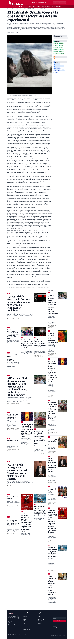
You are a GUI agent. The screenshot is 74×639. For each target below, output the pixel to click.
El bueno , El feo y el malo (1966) (12, 497)
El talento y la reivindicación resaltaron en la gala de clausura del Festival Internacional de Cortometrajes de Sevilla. (39, 437)
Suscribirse (59, 620)
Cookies (56, 635)
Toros (43, 6)
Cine (21, 8)
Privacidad (52, 635)
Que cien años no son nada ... (12, 441)
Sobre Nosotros (40, 614)
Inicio (8, 8)
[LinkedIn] (14, 624)
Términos (60, 635)
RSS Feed (24, 630)
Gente (34, 6)
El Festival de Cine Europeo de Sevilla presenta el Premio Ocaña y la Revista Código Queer (27, 343)
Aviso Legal (40, 622)
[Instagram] (12, 624)
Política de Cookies (41, 619)
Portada (14, 6)
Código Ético (40, 616)
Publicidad (54, 626)
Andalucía (29, 6)
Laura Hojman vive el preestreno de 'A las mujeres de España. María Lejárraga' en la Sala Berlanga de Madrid (13, 522)
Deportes (38, 6)
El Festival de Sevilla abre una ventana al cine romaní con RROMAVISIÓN (12, 416)
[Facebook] (8, 624)
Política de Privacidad (41, 617)
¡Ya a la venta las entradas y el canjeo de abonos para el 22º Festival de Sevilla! (40, 343)
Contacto (39, 623)
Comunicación (47, 6)
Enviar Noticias (55, 629)
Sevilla (25, 6)
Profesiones (58, 6)
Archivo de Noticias (26, 629)
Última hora (20, 6)
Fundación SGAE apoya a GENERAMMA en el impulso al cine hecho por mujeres (40, 510)
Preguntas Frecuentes (56, 627)
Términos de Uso (41, 620)
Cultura (53, 6)
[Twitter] (10, 624)
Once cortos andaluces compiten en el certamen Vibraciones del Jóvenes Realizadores (13, 357)
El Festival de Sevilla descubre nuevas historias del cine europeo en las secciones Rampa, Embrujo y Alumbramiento (53, 304)
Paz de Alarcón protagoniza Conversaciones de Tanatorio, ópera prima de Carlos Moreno (53, 464)
